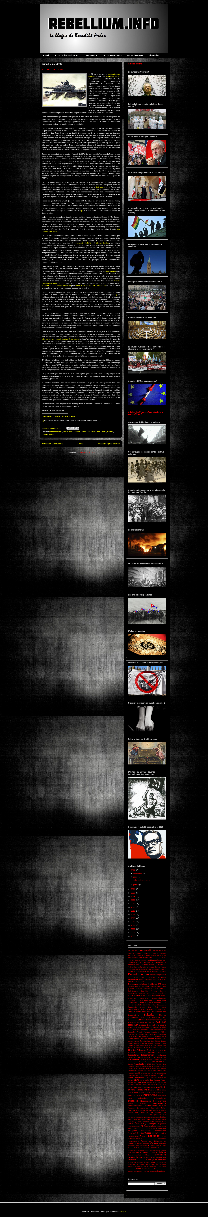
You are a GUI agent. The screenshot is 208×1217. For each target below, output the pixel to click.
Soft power (100, 187)
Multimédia (150, 1095)
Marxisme (142, 1082)
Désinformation (133, 1009)
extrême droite (145, 1025)
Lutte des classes (152, 1080)
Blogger (123, 1212)
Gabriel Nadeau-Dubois (137, 1039)
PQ (142, 1126)
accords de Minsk (113, 76)
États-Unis (162, 1020)
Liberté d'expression (136, 1077)
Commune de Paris (146, 993)
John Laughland (139, 1068)
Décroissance (161, 1005)
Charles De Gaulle (142, 986)
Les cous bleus (151, 1075)
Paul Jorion (142, 1119)
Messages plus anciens (109, 444)
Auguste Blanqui (154, 969)
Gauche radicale (133, 1041)
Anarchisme (133, 958)
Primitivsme (162, 1126)
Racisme (143, 1136)
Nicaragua (162, 1106)
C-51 (138, 982)
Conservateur (144, 998)
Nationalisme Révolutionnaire (153, 1101)
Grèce (147, 1043)
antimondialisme (148, 965)
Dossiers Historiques (112, 55)
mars (135, 877)
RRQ (135, 1148)
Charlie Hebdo (156, 986)
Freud (135, 1034)
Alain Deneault (143, 953)
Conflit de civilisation (148, 996)
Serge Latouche (155, 1150)
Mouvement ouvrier (153, 1092)
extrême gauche (159, 1025)
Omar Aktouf (155, 1108)
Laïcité (137, 1073)
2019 (133, 896)
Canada (163, 982)
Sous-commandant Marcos (139, 1155)
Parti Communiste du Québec (148, 1113)
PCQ (134, 1122)
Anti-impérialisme (155, 960)
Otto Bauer (140, 1110)
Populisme (162, 1124)
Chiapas (139, 989)
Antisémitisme (132, 967)
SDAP (147, 1150)
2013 (133, 918)
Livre (136, 1080)
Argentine (145, 969)
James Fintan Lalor (134, 1062)
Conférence (134, 995)
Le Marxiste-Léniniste (158, 1073)
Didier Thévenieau (147, 1009)
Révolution (154, 1143)
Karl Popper (157, 1071)
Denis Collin (153, 1007)
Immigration (162, 1053)
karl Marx (148, 1071)
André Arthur (157, 958)
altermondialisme (159, 953)
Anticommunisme (55, 432)
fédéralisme (146, 1027)
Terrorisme (132, 1160)
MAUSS (163, 1082)
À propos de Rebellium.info (67, 55)
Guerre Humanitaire (135, 1048)
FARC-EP (137, 1027)
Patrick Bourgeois (154, 1117)
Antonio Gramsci (154, 967)
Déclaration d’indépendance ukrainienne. (60, 416)
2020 (133, 893)
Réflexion (154, 1135)
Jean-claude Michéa (142, 1064)
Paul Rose (162, 1119)
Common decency (158, 991)
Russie (103, 432)
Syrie (164, 1157)
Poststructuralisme (134, 1126)
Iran (165, 1057)
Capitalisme (133, 984)
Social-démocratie (147, 1152)
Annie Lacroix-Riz (141, 960)
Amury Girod (161, 955)
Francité (139, 1032)
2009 (133, 933)
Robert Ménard (155, 1145)
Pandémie (156, 1110)
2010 (133, 929)
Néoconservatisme (135, 1106)
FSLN (164, 1036)
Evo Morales (149, 1022)
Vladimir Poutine (48, 435)
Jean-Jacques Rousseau (137, 1066)
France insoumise (155, 1030)
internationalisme (145, 1057)
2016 (133, 907)
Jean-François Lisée (159, 1064)
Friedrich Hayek (143, 1034)
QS (136, 1133)
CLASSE (163, 989)
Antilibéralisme (133, 965)
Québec (141, 1133)
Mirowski (152, 1087)
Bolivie (141, 979)
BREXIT (156, 979)
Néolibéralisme (150, 1106)
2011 (133, 925)
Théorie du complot (135, 1162)
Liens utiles (154, 55)
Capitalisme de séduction (147, 984)
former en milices (64, 286)
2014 (133, 914)
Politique (152, 1124)
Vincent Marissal (154, 1169)
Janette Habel (146, 1062)
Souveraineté (160, 1155)
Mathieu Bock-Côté (153, 1082)
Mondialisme (142, 1090)
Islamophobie (133, 1059)
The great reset (141, 1160)
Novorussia (96, 432)
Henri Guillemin (150, 1048)
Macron (163, 1080)
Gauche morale (159, 1039)
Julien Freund (161, 1068)
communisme (68, 432)
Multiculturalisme (135, 1095)
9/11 (137, 951)
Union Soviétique (150, 1167)
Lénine (130, 1075)
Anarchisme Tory (145, 958)
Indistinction (132, 1057)
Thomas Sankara (151, 1162)
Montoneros (152, 1090)
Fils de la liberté (139, 1030)
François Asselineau (151, 1032)
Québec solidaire (151, 1133)
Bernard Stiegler (155, 974)
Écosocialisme (133, 1015)
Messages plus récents (52, 444)
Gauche (149, 1039)
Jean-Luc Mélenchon (154, 1066)
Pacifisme (149, 1110)
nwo (147, 1108)
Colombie (144, 991)
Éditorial (149, 1014)
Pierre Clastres (155, 1121)
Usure (164, 1167)
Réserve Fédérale (143, 1143)
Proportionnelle (146, 1131)
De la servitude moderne (139, 1005)
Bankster (162, 971)
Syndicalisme (157, 1157)
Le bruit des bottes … (54, 69)
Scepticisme (140, 1150)
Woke (150, 1171)
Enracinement (132, 1020)
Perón (139, 1121)
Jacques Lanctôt (146, 1059)
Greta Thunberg (155, 1043)
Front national (155, 1036)
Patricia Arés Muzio (141, 1117)
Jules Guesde (151, 1068)
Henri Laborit (161, 1048)
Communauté (132, 993)
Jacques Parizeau (159, 1059)
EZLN (130, 1027)
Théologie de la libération (156, 1160)
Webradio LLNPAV (135, 55)
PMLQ (143, 1124)
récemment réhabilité (82, 243)
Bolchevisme (162, 977)
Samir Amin (162, 1148)
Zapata (154, 1171)
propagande (132, 1131)
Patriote (163, 1117)
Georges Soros (139, 1043)
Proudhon (131, 1133)
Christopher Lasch (151, 989)
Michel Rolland (143, 1087)
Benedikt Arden (138, 974)
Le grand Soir (146, 1073)
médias (131, 1085)
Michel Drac (132, 1087)
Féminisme (157, 1027)
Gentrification (145, 1041)
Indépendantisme (148, 1055)
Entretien (142, 1020)
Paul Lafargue (152, 1119)
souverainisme (135, 1157)
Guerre (77, 432)
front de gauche (156, 1034)
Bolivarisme (133, 979)
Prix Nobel (151, 1128)
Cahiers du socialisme (150, 982)
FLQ (147, 1030)
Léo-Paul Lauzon (139, 1075)
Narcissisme (162, 1095)
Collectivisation (133, 991)
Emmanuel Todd (159, 1017)
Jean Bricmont (156, 1062)
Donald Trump (133, 1012)
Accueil (46, 55)
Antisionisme (143, 967)
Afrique (155, 950)
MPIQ (164, 1092)
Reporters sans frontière (149, 1139)
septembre (137, 873)
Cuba (164, 1002)
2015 (133, 911)
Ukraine (110, 432)
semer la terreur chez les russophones (90, 286)
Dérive (164, 1007)
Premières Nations (151, 1126)
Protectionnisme (160, 1131)
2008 (133, 936)
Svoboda (45, 286)
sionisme (135, 1152)
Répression (162, 1139)
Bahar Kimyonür (153, 971)
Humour (131, 1053)
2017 (133, 904)
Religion (137, 1139)
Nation (130, 1098)
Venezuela (131, 1169)
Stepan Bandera (102, 243)
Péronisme (145, 1121)
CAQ (159, 984)
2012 (133, 922)
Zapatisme (161, 1171)
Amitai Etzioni (151, 955)
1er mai (131, 950)
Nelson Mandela (137, 1103)
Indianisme (162, 1055)
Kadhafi (140, 1071)
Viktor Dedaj (141, 1169)
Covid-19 (142, 1002)
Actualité (145, 950)
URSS (159, 1167)
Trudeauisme (133, 1164)
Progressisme (161, 1128)
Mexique (138, 1085)
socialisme (161, 1152)
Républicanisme (133, 1141)
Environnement (152, 1020)
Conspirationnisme (159, 998)
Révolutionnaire (142, 1145)
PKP (137, 1124)
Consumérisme (146, 1000)
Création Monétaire (154, 1002)
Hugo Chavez (161, 1050)
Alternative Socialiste (136, 956)
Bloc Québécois (148, 977)
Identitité (151, 1053)
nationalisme (143, 1098)
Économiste (162, 1011)
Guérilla (163, 1043)
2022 (133, 870)
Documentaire (91, 55)
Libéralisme (161, 1075)
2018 (133, 900)
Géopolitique (155, 1041)
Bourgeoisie (148, 979)
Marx (135, 1082)
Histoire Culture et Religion (141, 1050)
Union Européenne (153, 1164)
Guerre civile (85, 432)
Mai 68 (130, 1082)
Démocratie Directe (136, 1007)
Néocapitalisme (159, 1103)
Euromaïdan (111, 271)
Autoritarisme (141, 971)
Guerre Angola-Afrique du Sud (145, 1045)
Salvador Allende (150, 1148)
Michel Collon (161, 1085)
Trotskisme (162, 1162)
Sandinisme (132, 1150)
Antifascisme (161, 962)
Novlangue (131, 1108)
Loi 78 (142, 1080)
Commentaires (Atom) (86, 452)
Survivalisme (147, 1157)
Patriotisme (132, 1119)
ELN (148, 1017)
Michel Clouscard (149, 1085)
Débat (153, 1005)
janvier (136, 885)
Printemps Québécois (137, 1128)
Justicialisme (132, 1071)
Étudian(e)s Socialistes (136, 1022)
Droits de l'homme (151, 1012)
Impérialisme (133, 1055)
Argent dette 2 (137, 969)
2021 (133, 889)
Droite (141, 1012)
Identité (141, 1053)
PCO (129, 1121)
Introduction (158, 1057)
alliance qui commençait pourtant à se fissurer (60, 339)
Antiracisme (161, 965)
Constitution (132, 1000)
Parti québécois (155, 1115)
